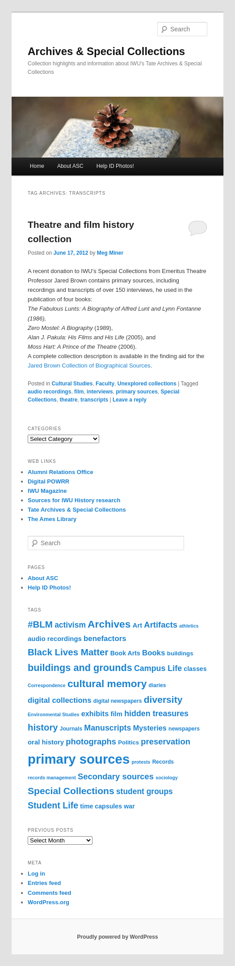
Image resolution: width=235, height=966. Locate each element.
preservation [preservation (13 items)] (165, 741)
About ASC (70, 166)
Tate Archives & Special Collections (77, 509)
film (79, 392)
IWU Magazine (47, 490)
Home (37, 166)
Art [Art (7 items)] (138, 625)
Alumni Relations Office (60, 472)
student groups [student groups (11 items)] (144, 791)
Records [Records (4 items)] (163, 762)
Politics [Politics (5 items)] (128, 742)
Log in (36, 873)
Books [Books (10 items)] (153, 653)
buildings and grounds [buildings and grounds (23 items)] (80, 667)
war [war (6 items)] (129, 806)
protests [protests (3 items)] (140, 762)
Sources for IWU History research (74, 500)
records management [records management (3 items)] (52, 777)
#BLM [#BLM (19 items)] (40, 624)
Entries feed (44, 883)
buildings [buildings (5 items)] (180, 653)
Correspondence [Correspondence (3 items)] (47, 685)
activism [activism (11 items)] (70, 624)
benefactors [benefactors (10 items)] (105, 638)
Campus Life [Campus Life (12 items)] (158, 668)
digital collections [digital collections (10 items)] (60, 700)
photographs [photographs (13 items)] (91, 741)
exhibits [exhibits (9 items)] (95, 714)
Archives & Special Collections (106, 51)
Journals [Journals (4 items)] (71, 729)
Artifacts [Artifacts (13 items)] (160, 624)
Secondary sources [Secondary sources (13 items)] (116, 776)
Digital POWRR (48, 481)
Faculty (105, 383)
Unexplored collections (147, 383)
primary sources (136, 392)
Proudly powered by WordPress (117, 937)
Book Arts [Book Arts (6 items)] (125, 653)
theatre (68, 400)
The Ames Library (52, 519)
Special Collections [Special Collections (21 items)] (71, 791)
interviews (100, 392)
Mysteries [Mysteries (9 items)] (150, 728)
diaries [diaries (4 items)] (157, 685)
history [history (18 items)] (43, 727)
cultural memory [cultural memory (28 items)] (107, 683)
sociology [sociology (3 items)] (166, 777)
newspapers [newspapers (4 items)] (184, 729)
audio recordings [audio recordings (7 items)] (55, 638)
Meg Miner (110, 253)
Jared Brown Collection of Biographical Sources (89, 365)
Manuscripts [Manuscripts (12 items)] (107, 727)
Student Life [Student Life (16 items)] (53, 805)
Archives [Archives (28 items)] (109, 624)
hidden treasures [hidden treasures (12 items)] (156, 713)
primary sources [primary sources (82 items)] (79, 759)
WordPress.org (48, 902)
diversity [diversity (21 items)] (163, 699)
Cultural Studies (71, 383)
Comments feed (49, 892)
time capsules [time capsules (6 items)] (101, 806)
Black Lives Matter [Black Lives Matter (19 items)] (68, 652)
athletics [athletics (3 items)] (188, 625)
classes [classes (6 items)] (195, 668)
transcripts (94, 400)
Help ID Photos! (115, 166)
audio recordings (49, 392)
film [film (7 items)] (116, 714)
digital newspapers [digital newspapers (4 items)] (117, 701)
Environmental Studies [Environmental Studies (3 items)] (53, 714)
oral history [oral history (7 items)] (46, 742)
